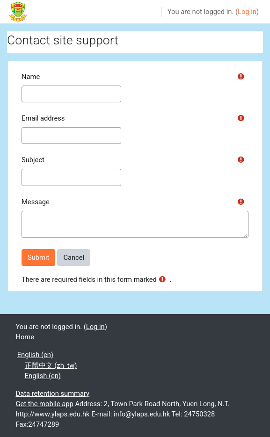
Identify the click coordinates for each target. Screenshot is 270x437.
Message (36, 202)
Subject (33, 160)
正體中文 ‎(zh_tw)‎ (51, 365)
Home (25, 337)
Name (31, 76)
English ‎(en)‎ (35, 355)
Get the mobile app (44, 404)
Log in (247, 11)
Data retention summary (53, 393)
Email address (43, 118)
